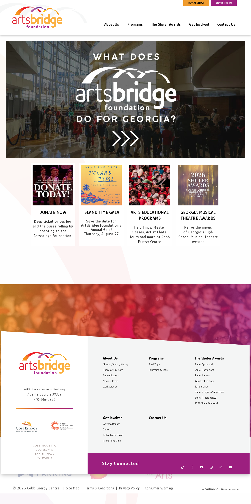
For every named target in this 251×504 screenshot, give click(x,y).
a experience (220, 493)
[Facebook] (191, 480)
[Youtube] (201, 480)
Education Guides (158, 386)
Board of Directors (113, 386)
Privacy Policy (129, 494)
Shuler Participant (204, 386)
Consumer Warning (159, 494)
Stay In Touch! (224, 2)
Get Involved (199, 24)
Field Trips (154, 381)
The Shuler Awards (166, 24)
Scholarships (201, 403)
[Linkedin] (220, 480)
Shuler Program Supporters (209, 408)
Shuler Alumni (202, 392)
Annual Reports (111, 392)
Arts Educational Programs (149, 218)
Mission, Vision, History (116, 381)
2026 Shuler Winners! (206, 419)
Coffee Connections (113, 451)
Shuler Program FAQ (205, 414)
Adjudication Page (204, 397)
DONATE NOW (196, 2)
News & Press (111, 397)
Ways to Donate (112, 440)
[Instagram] (211, 480)
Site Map (73, 494)
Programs (135, 24)
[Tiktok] (182, 480)
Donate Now (53, 212)
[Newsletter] (230, 480)
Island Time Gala (101, 212)
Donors (107, 446)
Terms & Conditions (99, 494)
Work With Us (110, 403)
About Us (111, 24)
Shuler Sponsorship (204, 381)
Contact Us (226, 24)
